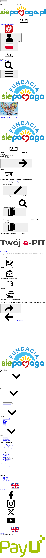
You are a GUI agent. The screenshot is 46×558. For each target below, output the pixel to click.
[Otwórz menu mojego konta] (11, 37)
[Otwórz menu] (9, 74)
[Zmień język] (9, 46)
